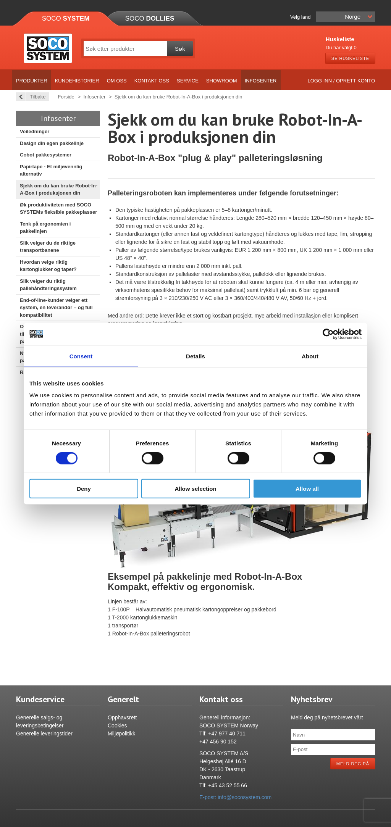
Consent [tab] (81, 356)
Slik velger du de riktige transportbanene (48, 246)
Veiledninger (34, 131)
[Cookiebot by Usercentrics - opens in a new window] (328, 334)
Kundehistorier (77, 81)
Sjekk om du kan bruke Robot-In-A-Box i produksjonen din (58, 189)
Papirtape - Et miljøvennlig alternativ (51, 170)
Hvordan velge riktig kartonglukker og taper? (48, 265)
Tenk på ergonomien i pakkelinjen (45, 227)
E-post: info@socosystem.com (235, 797)
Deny (84, 488)
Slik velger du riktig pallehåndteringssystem (48, 285)
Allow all (307, 488)
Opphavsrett (122, 717)
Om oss (117, 81)
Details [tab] (195, 356)
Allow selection (195, 488)
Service (188, 81)
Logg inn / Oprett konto (341, 81)
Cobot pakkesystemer (45, 155)
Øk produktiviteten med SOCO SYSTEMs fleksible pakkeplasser (58, 208)
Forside (66, 97)
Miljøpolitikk (121, 733)
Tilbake (35, 97)
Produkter (31, 81)
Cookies (117, 725)
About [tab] (310, 356)
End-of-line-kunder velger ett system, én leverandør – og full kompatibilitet (56, 307)
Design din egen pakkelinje (52, 143)
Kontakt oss (151, 81)
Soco (66, 18)
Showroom (221, 81)
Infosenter (261, 81)
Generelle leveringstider (44, 733)
